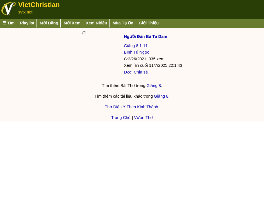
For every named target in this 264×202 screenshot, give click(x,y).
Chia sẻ (141, 72)
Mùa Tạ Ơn (122, 23)
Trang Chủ (121, 117)
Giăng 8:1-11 (136, 45)
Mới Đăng (49, 23)
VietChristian (39, 4)
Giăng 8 (154, 85)
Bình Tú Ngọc (136, 52)
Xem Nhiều (96, 23)
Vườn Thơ (143, 117)
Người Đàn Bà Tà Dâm (145, 36)
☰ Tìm (9, 23)
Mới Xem (71, 23)
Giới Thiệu (149, 23)
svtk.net (25, 12)
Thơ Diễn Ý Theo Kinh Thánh (131, 107)
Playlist (27, 23)
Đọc (127, 72)
